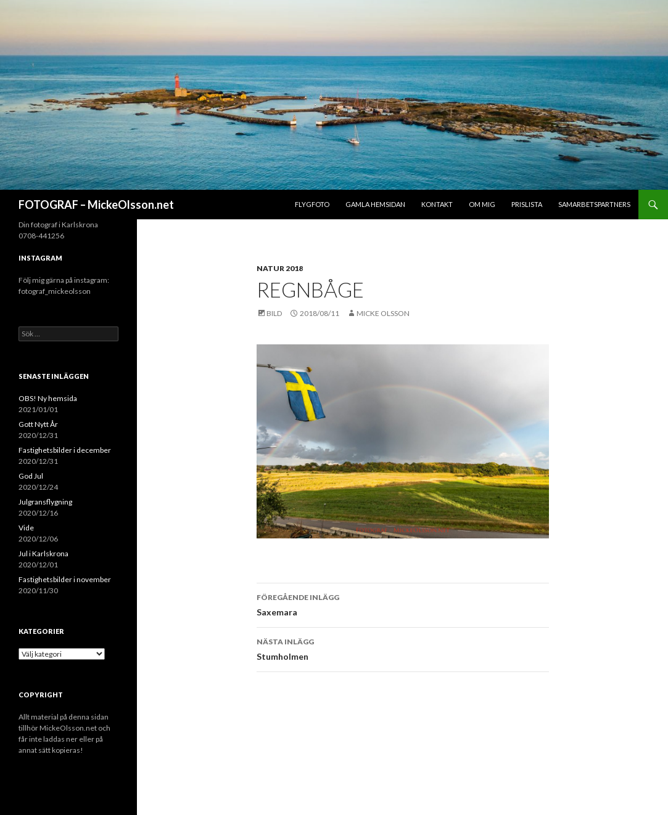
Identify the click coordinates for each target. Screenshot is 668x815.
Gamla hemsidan (375, 204)
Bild (274, 313)
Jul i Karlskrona (43, 553)
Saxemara (403, 603)
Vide (26, 527)
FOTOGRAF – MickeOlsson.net (96, 204)
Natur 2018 (280, 268)
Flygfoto (312, 204)
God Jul (31, 475)
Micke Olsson (383, 313)
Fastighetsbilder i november (65, 579)
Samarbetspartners (594, 204)
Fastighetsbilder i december (65, 450)
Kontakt (437, 204)
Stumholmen (403, 648)
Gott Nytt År (38, 424)
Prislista (526, 204)
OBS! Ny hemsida (48, 398)
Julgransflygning (45, 501)
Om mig (482, 204)
